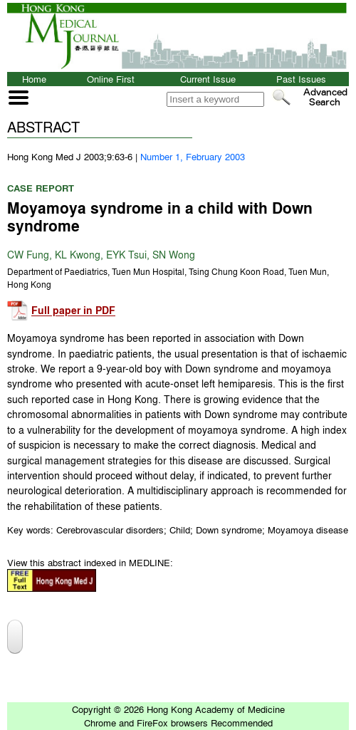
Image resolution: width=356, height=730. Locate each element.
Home (34, 78)
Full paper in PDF (73, 310)
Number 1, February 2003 (192, 156)
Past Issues (301, 78)
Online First (111, 78)
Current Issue (208, 78)
